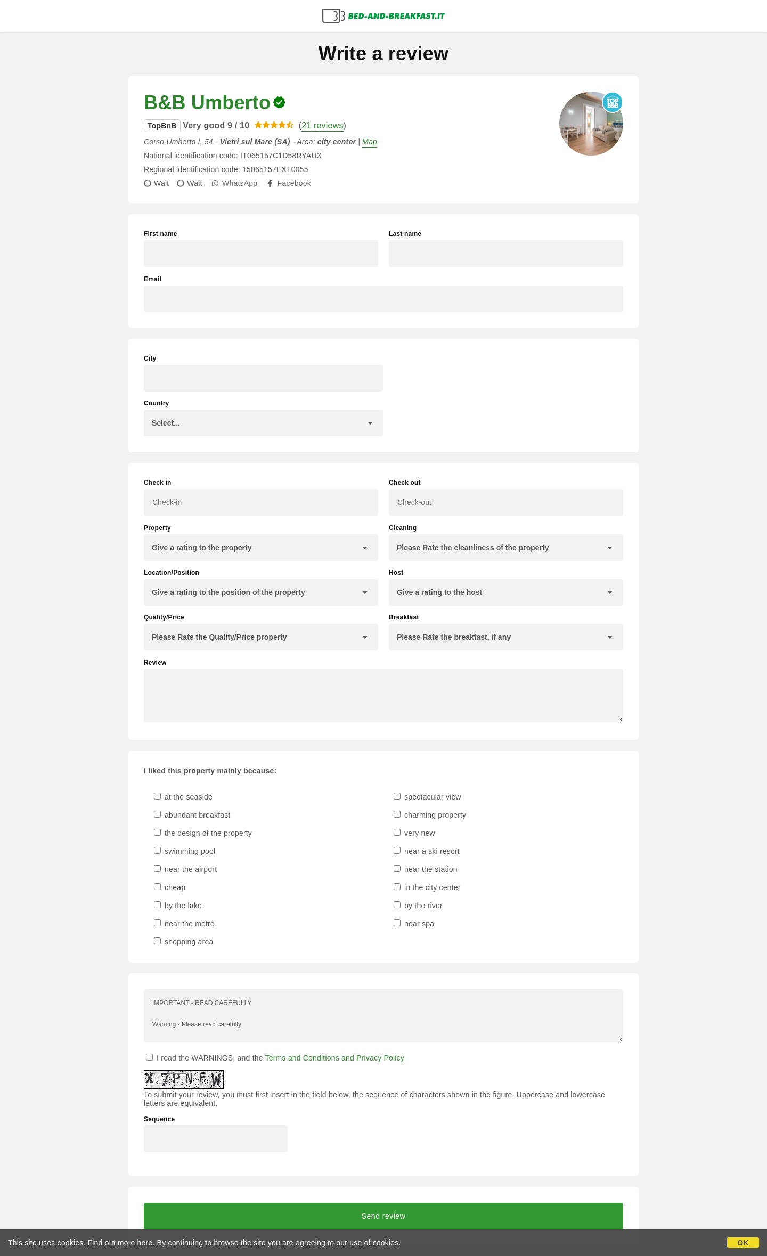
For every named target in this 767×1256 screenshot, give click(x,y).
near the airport (185, 869)
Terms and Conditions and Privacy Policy (334, 1058)
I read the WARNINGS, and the (275, 1058)
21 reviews (322, 125)
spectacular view (427, 797)
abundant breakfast (192, 815)
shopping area (183, 941)
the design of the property (203, 833)
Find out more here (120, 1242)
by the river (418, 905)
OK (742, 1242)
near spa (414, 923)
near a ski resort (427, 851)
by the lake (178, 905)
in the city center (427, 887)
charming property (430, 815)
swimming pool (184, 851)
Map (369, 141)
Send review (384, 1216)
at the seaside (183, 797)
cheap (169, 887)
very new (414, 833)
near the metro (184, 923)
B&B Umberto (207, 102)
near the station (426, 869)
